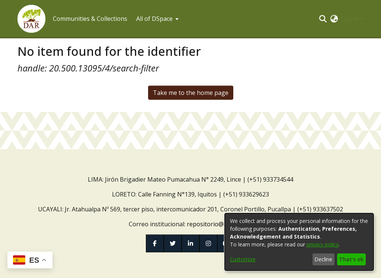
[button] (31, 19)
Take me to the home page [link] (190, 93)
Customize (243, 259)
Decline (323, 259)
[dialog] (299, 242)
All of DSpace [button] (154, 19)
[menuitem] (157, 18)
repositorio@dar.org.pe (219, 224)
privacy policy (323, 244)
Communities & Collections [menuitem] (90, 19)
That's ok (351, 259)
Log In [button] (350, 19)
